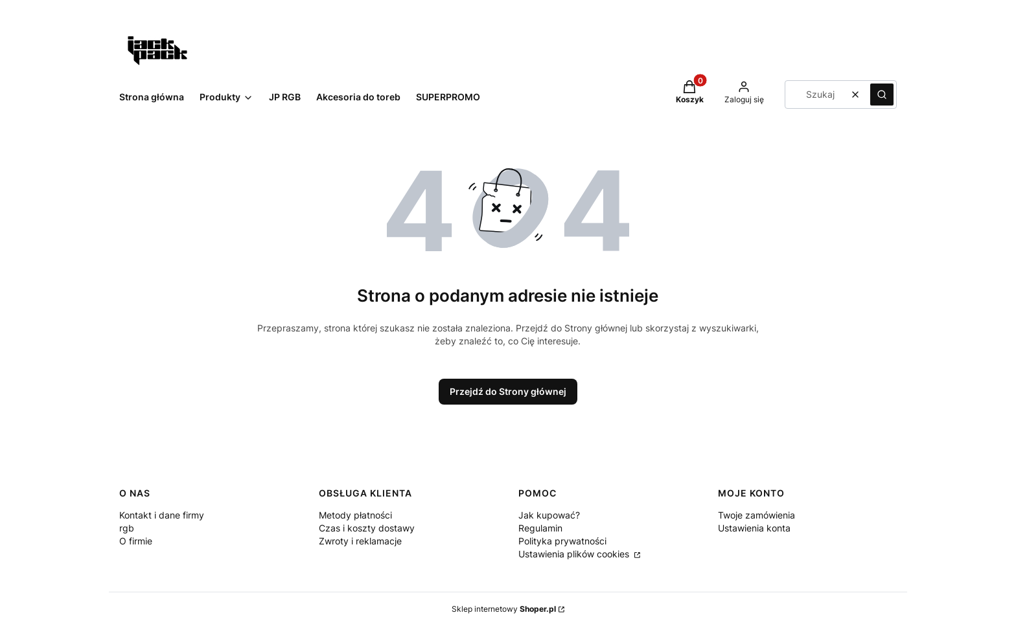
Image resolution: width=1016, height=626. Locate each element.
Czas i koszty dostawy (367, 527)
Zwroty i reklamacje (360, 540)
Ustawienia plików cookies (575, 553)
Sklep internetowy (504, 609)
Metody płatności (355, 514)
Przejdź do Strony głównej (508, 391)
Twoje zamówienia (756, 514)
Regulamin (540, 527)
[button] (882, 95)
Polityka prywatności (562, 540)
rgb (126, 527)
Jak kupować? (549, 514)
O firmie (135, 540)
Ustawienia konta (754, 527)
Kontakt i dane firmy (161, 514)
